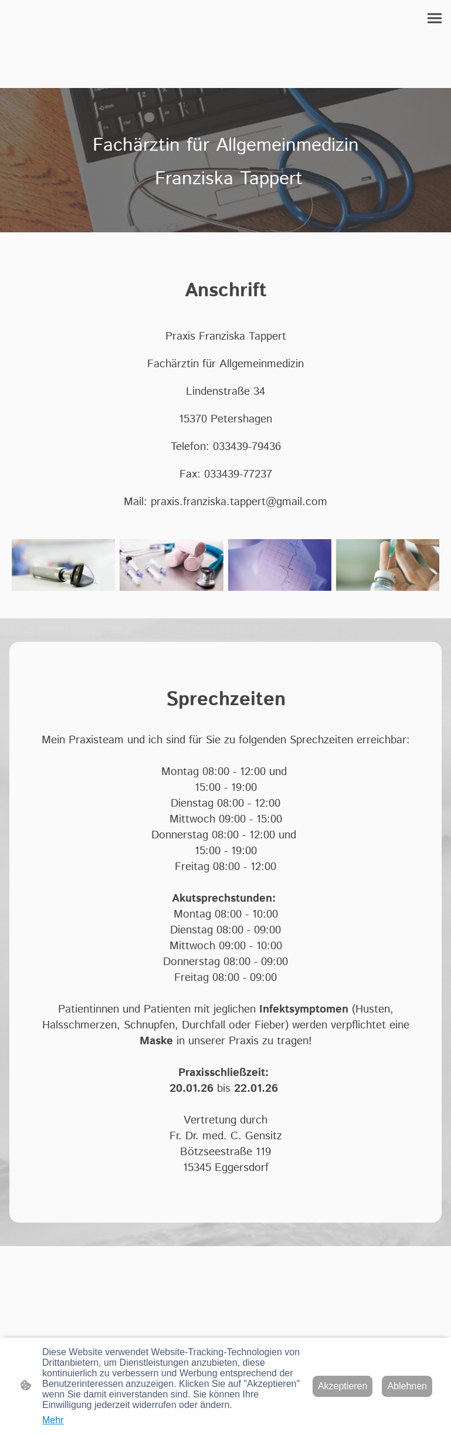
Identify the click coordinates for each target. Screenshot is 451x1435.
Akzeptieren (343, 1386)
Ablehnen (407, 1386)
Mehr (52, 1420)
